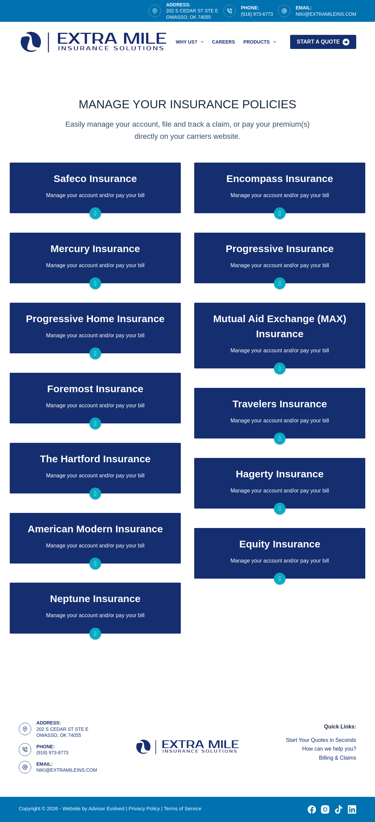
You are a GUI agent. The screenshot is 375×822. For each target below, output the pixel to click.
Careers (223, 42)
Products (261, 42)
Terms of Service (183, 808)
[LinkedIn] (352, 809)
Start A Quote (323, 42)
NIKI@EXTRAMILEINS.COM (326, 14)
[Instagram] (325, 809)
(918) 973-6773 (257, 14)
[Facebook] (312, 809)
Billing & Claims (337, 758)
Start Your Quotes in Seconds (321, 740)
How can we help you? (329, 749)
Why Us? (191, 42)
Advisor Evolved (107, 808)
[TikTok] (338, 809)
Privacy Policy (144, 808)
